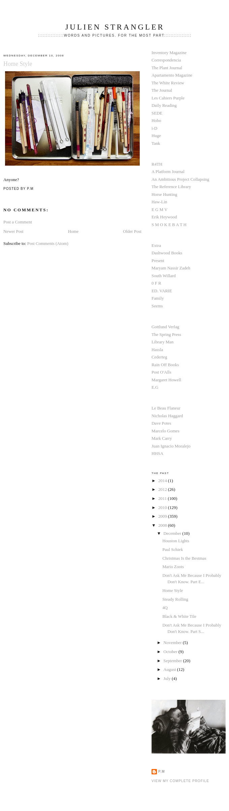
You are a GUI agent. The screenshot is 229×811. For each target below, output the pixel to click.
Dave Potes (161, 423)
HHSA (157, 453)
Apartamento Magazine (172, 75)
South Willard (164, 275)
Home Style (17, 63)
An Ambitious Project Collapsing (180, 179)
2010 (163, 507)
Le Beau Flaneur (166, 408)
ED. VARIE (162, 291)
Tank (156, 143)
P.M (161, 771)
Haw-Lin (159, 202)
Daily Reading (164, 105)
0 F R (156, 283)
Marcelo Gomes (165, 431)
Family (158, 298)
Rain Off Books (165, 364)
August (170, 669)
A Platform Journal (168, 171)
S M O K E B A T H (169, 224)
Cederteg (159, 357)
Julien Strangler (115, 27)
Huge (156, 135)
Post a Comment (17, 222)
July (167, 678)
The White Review (168, 83)
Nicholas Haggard (167, 416)
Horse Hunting (164, 194)
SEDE (157, 113)
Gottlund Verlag (165, 327)
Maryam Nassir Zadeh (171, 268)
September (173, 660)
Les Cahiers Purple (168, 98)
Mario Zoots (173, 566)
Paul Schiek (172, 549)
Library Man (162, 342)
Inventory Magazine (169, 52)
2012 (163, 489)
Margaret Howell (166, 380)
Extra (156, 245)
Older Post (132, 231)
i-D (154, 128)
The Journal (162, 90)
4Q (165, 607)
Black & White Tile (179, 616)
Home (73, 231)
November (173, 642)
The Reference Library (171, 186)
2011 (163, 498)
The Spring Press (166, 334)
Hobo (156, 120)
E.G (155, 387)
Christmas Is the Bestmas (184, 558)
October (170, 651)
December (172, 533)
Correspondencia (166, 60)
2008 (163, 525)
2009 (163, 516)
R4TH (157, 164)
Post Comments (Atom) (47, 243)
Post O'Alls (161, 372)
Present (158, 260)
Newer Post (13, 231)
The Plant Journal (167, 68)
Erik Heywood (164, 217)
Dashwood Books (167, 253)
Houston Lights (175, 541)
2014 (163, 480)
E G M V (159, 209)
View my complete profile (180, 781)
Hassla (157, 349)
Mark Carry (162, 438)
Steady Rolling (175, 599)
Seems (157, 306)
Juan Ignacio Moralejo (171, 446)
